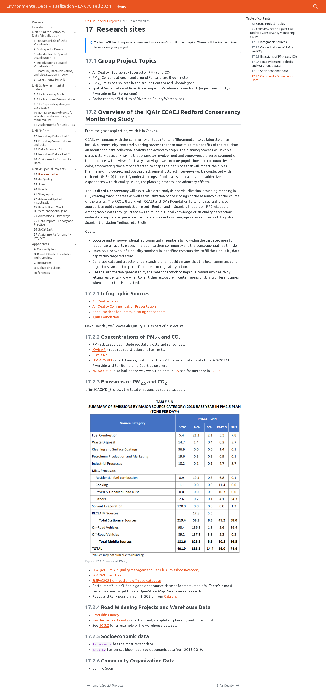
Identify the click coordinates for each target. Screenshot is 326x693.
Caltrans (170, 596)
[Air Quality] (227, 685)
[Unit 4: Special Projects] (104, 685)
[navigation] (74, 33)
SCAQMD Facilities (106, 575)
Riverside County (105, 615)
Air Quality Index (105, 301)
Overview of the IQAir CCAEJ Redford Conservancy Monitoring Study (272, 32)
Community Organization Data (273, 78)
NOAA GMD (101, 371)
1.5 (176, 371)
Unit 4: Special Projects (102, 21)
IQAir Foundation (105, 317)
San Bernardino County (110, 620)
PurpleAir (99, 355)
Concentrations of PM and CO (272, 49)
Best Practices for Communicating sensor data (129, 312)
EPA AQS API (102, 360)
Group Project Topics (267, 23)
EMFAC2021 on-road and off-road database (126, 580)
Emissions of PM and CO (274, 57)
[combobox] (315, 6)
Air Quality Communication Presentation (124, 306)
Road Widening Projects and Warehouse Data (272, 63)
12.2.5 (216, 371)
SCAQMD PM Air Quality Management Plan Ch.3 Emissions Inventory (145, 570)
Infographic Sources (269, 42)
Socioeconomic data (270, 71)
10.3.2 (104, 625)
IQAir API (99, 349)
